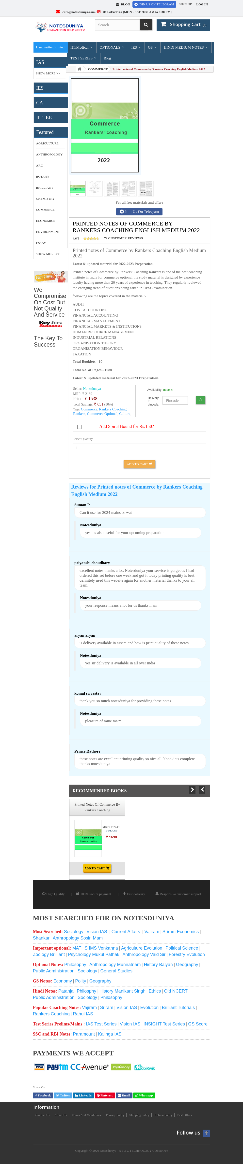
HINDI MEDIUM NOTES (186, 47)
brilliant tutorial (44, 189)
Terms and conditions (86, 1115)
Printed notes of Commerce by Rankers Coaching (97, 807)
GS (152, 47)
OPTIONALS (112, 47)
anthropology (49, 154)
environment (48, 232)
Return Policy (163, 1115)
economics (45, 221)
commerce (45, 209)
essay (41, 243)
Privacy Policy (115, 1115)
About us (61, 1115)
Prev (202, 789)
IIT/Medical (81, 47)
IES (136, 47)
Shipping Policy (139, 1115)
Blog (107, 58)
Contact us (42, 1115)
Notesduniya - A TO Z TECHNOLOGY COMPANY (134, 1150)
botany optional (44, 178)
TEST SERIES (83, 58)
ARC (39, 165)
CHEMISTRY (45, 198)
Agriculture (47, 143)
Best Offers (184, 1115)
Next (192, 790)
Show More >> (48, 73)
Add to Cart (139, 464)
